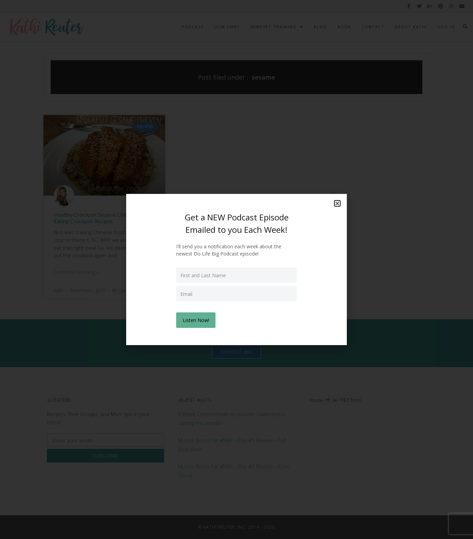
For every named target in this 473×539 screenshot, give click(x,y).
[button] (337, 203)
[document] (236, 269)
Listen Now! (196, 320)
